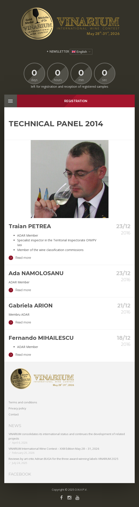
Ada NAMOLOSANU (36, 273)
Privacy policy (17, 408)
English (79, 51)
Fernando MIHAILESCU (41, 338)
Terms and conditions (23, 402)
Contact (14, 414)
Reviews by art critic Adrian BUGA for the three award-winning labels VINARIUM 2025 (63, 459)
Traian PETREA (30, 226)
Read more (20, 258)
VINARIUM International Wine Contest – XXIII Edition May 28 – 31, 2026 (54, 449)
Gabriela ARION (31, 305)
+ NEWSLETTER (58, 51)
